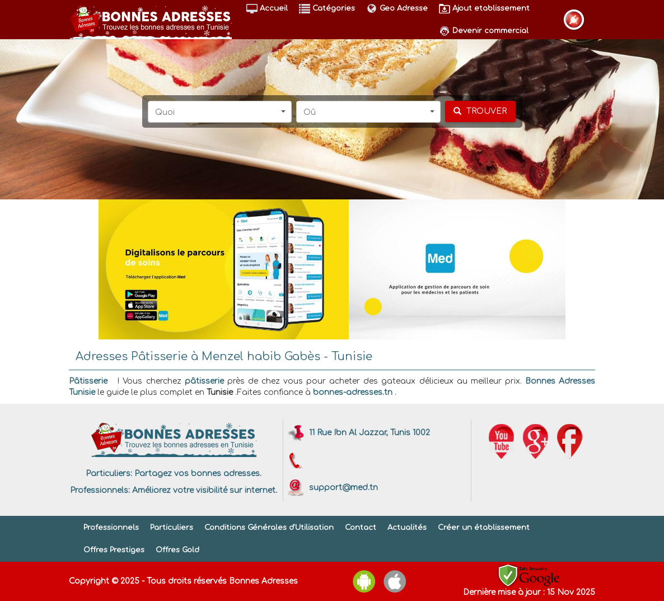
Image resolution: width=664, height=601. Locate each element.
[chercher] (480, 111)
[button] (220, 112)
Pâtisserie (88, 381)
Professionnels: (100, 490)
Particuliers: (109, 473)
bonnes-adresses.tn (352, 392)
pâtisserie (204, 381)
